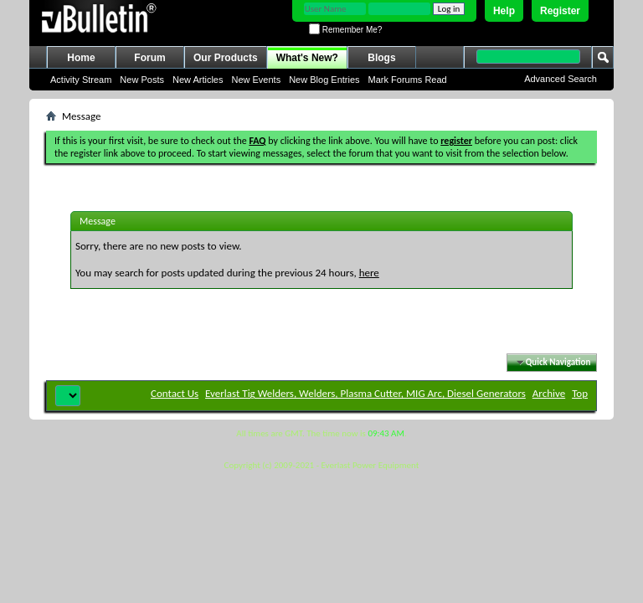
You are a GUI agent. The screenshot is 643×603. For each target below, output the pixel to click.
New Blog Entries (324, 80)
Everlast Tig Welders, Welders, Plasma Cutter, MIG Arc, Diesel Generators (365, 393)
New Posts (142, 80)
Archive (548, 393)
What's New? (307, 58)
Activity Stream (80, 80)
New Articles (198, 80)
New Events (255, 80)
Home (81, 58)
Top (580, 393)
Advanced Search (560, 79)
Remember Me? (345, 29)
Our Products (225, 58)
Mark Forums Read (407, 80)
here (369, 272)
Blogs (381, 58)
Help (504, 11)
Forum (149, 58)
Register (560, 11)
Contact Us (174, 393)
